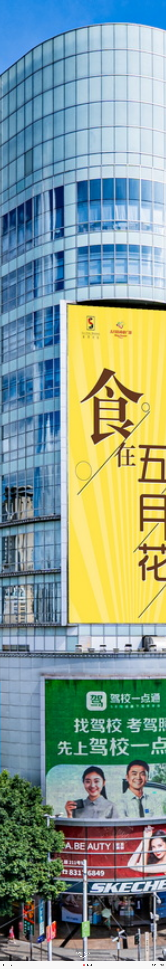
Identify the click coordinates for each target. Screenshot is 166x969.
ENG (154, 965)
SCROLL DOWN (83, 953)
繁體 (162, 965)
